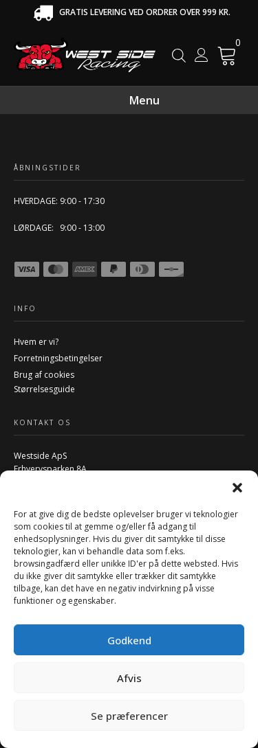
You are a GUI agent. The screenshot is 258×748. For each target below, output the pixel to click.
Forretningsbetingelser (58, 358)
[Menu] (226, 100)
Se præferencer (129, 716)
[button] (237, 488)
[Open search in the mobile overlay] (179, 55)
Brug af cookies (44, 375)
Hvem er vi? (36, 342)
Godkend (129, 640)
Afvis (129, 678)
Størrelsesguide (44, 389)
